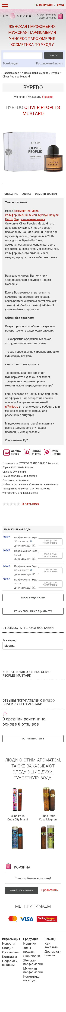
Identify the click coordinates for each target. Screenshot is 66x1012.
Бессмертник (22, 228)
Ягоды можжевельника (29, 236)
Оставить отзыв (33, 755)
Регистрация (44, 4)
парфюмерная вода (17, 546)
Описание (11, 211)
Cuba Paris (17, 833)
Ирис (35, 228)
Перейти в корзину (21, 907)
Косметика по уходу (32, 44)
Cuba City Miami (17, 836)
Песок (9, 236)
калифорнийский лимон (21, 232)
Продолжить (49, 907)
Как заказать (51, 962)
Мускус (43, 232)
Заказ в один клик (33, 614)
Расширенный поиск (49, 63)
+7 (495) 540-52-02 (46, 14)
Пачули (54, 232)
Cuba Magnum (48, 836)
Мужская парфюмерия (32, 32)
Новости (8, 961)
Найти (54, 55)
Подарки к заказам (9, 980)
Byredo (55, 72)
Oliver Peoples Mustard (16, 76)
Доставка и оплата (53, 970)
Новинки (29, 961)
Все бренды (10, 63)
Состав (26, 211)
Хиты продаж (28, 967)
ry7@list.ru (11, 424)
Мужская (34, 96)
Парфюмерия (10, 72)
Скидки (7, 965)
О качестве (10, 969)
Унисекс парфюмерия (32, 38)
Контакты (9, 974)
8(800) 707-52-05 (47, 18)
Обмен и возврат (46, 211)
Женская (20, 96)
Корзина (60, 18)
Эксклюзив (31, 973)
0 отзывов (30, 521)
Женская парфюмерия (32, 26)
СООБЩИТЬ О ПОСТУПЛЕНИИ (50, 559)
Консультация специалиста (33, 628)
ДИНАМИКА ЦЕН (25, 563)
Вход (60, 4)
